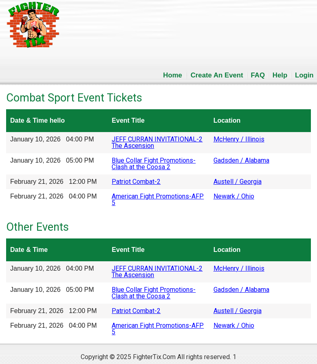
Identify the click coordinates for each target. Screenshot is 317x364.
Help (280, 75)
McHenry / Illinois (239, 139)
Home (172, 75)
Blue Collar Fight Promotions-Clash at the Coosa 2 (154, 164)
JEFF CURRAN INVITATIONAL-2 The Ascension (157, 142)
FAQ (258, 75)
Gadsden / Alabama (241, 160)
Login (304, 75)
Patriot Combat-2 (136, 181)
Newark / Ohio (234, 196)
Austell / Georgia (238, 181)
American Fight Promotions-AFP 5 (158, 199)
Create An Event (217, 75)
